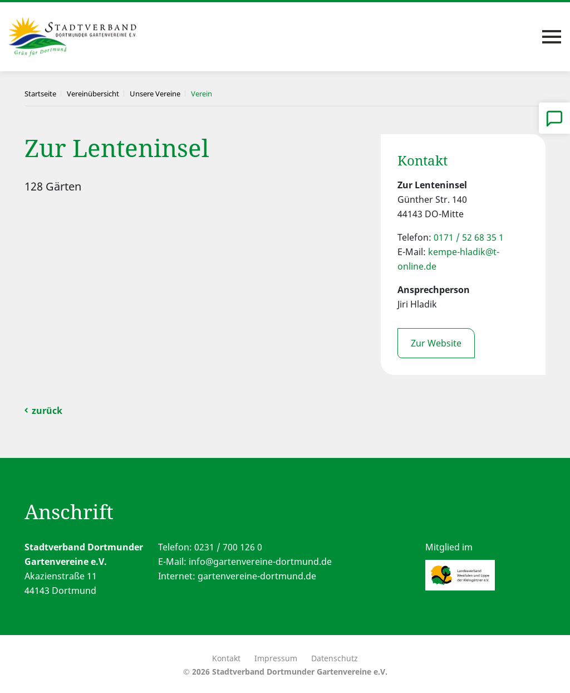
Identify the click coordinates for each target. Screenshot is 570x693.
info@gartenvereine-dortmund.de (260, 561)
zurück (47, 410)
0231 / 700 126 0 (228, 547)
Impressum (275, 658)
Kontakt (226, 658)
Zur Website (436, 343)
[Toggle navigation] (551, 37)
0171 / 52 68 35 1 (469, 237)
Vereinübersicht (93, 94)
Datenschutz (334, 658)
